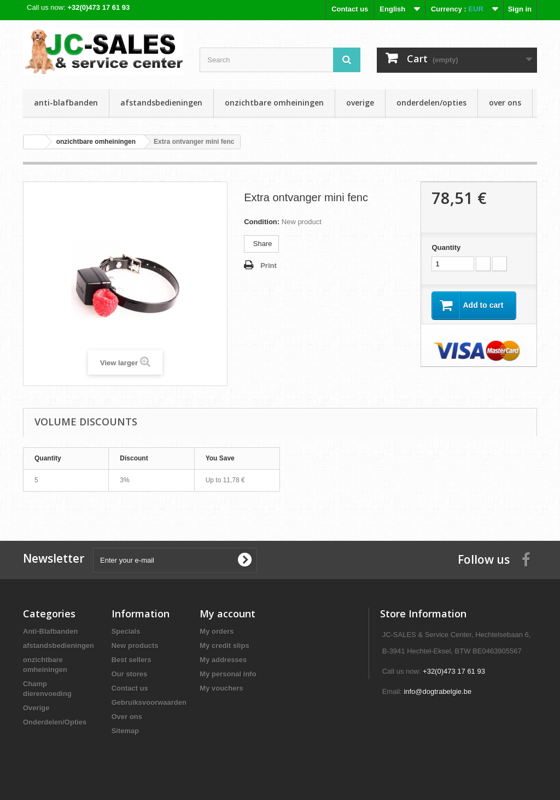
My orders (217, 631)
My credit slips (224, 645)
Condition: (261, 222)
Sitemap (125, 731)
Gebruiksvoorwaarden (149, 702)
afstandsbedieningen (161, 102)
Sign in (520, 9)
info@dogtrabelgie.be (437, 691)
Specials (126, 631)
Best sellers (131, 660)
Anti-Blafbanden (66, 102)
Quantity (445, 247)
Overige (360, 102)
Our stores (130, 674)
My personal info (228, 674)
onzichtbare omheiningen (274, 102)
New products (135, 645)
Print (268, 265)
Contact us (349, 9)
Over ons (505, 102)
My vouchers (221, 688)
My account (227, 613)
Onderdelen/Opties (431, 102)
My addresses (223, 660)
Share (261, 244)
